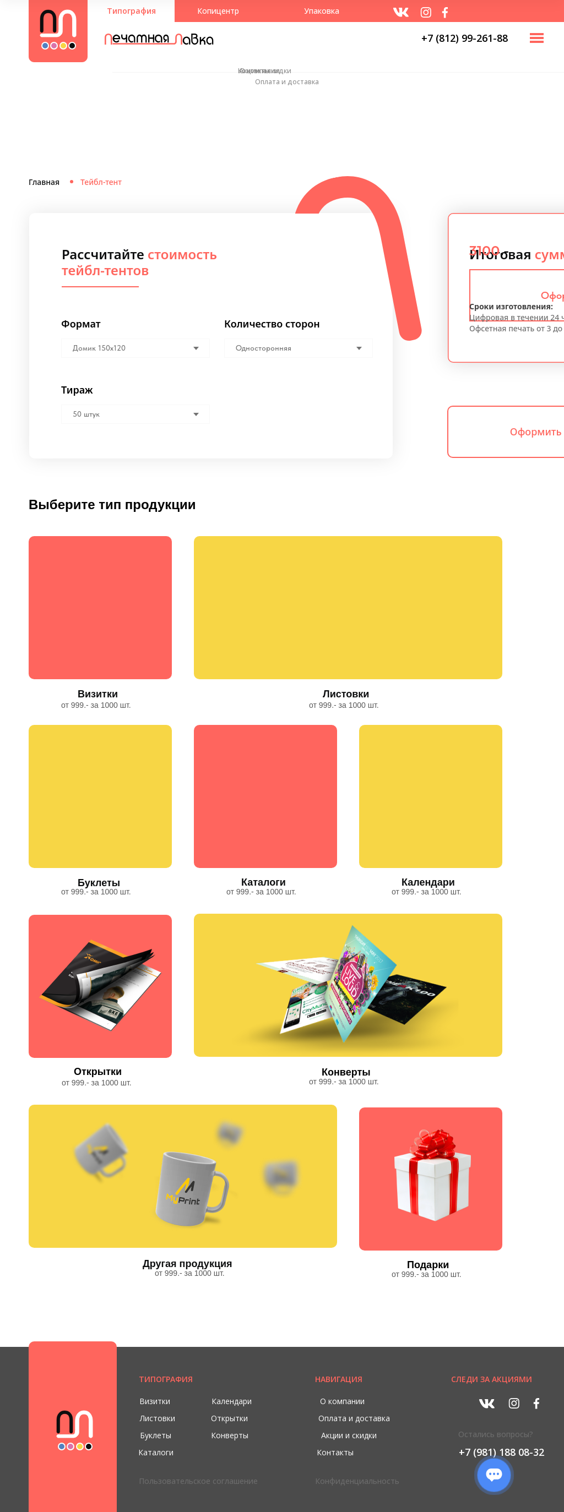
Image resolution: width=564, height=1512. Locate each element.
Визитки (98, 694)
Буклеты (99, 882)
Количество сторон (272, 323)
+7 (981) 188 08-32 (501, 1452)
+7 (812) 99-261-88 (464, 38)
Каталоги (263, 882)
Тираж (77, 389)
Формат (81, 323)
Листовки (346, 694)
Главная (44, 182)
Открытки (98, 1071)
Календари (428, 882)
